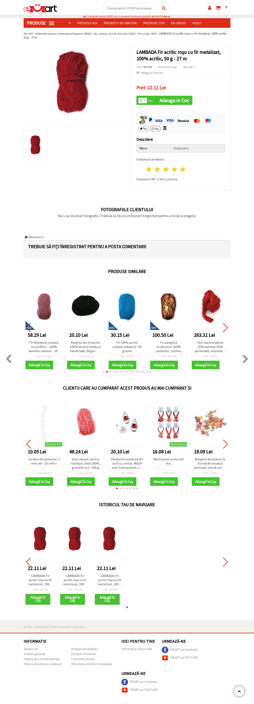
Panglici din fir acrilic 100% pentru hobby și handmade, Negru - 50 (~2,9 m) (85, 347)
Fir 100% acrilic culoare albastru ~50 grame (127, 347)
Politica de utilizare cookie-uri (43, 665)
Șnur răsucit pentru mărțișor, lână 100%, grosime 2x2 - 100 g (85, 464)
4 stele (174, 169)
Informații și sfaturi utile (136, 650)
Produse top (154, 23)
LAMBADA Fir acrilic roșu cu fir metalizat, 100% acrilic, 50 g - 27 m (40, 581)
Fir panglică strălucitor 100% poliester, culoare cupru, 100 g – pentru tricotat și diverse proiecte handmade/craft (168, 347)
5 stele (183, 169)
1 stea (149, 169)
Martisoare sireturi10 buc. (169, 462)
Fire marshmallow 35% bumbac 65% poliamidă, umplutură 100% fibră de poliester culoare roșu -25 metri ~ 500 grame (210, 347)
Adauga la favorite (149, 73)
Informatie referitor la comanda (91, 665)
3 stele (166, 169)
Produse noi (87, 23)
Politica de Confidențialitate (42, 660)
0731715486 (160, 16)
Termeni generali (34, 655)
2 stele (157, 169)
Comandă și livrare (83, 660)
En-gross (178, 23)
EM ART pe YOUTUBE (180, 659)
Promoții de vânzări (120, 23)
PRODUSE (40, 23)
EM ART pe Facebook (179, 651)
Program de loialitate (84, 650)
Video (196, 23)
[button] (103, 372)
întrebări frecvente (83, 655)
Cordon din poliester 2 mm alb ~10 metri (44, 462)
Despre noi (31, 650)
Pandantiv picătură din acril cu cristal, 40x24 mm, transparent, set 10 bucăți (127, 464)
